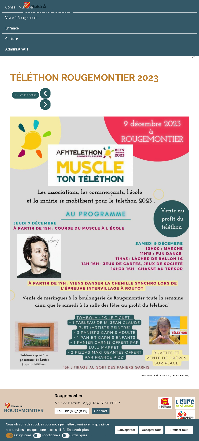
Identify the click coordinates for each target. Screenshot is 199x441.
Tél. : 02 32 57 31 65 (72, 411)
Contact (100, 411)
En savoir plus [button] (78, 430)
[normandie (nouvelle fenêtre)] (165, 408)
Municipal (19, 7)
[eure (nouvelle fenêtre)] (185, 408)
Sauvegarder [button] (126, 430)
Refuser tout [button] (179, 430)
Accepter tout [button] (151, 430)
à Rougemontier (22, 17)
